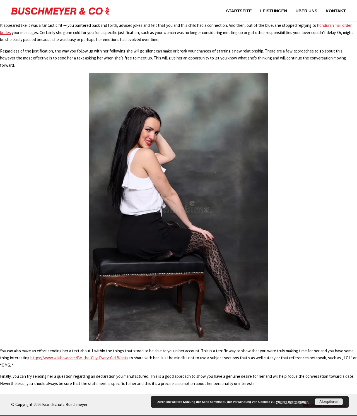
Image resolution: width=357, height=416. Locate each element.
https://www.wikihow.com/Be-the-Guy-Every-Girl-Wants (79, 357)
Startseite (239, 10)
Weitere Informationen (292, 401)
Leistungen (273, 10)
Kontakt (336, 10)
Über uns (306, 10)
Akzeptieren (328, 402)
